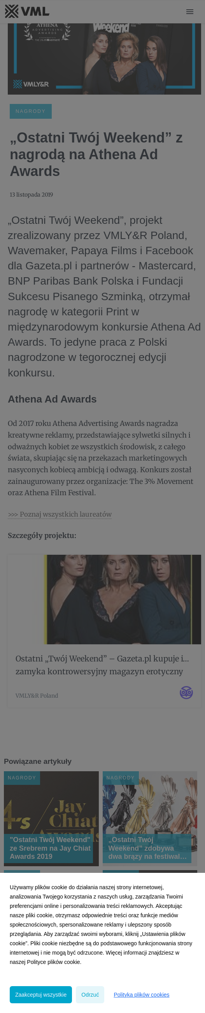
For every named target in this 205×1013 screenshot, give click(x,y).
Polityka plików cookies (141, 995)
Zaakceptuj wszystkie (41, 995)
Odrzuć (90, 995)
